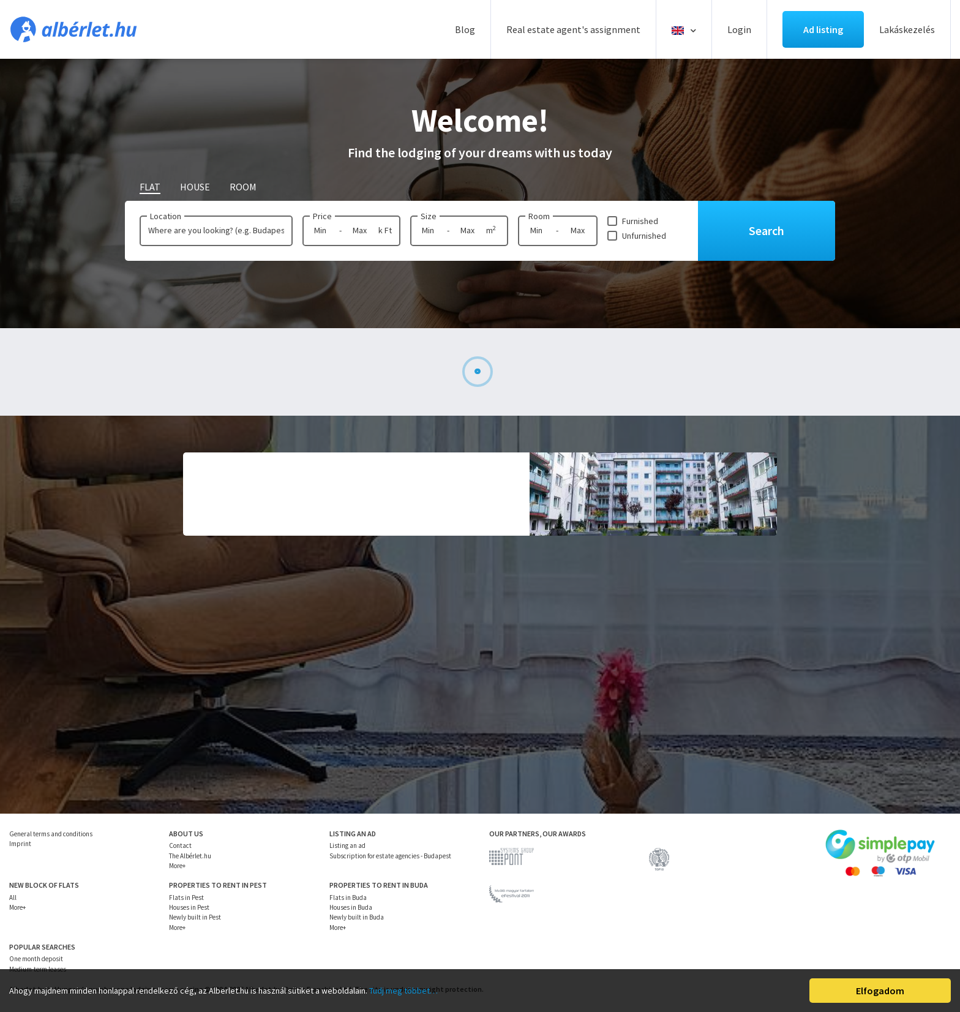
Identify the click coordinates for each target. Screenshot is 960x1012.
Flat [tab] (150, 187)
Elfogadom (880, 990)
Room (539, 216)
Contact (180, 845)
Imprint (20, 843)
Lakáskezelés (907, 29)
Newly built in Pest (195, 917)
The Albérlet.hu (190, 856)
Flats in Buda (348, 897)
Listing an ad (347, 845)
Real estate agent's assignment (573, 29)
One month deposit (36, 958)
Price (322, 216)
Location (165, 216)
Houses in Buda (350, 907)
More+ (177, 865)
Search (766, 230)
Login (739, 29)
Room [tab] (243, 187)
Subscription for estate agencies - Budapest (390, 856)
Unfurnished (644, 235)
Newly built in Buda (356, 917)
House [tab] (195, 187)
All (13, 897)
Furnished (640, 221)
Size (429, 216)
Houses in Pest (189, 907)
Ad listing (823, 29)
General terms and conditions (50, 834)
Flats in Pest (186, 897)
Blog (465, 29)
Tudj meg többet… (403, 990)
